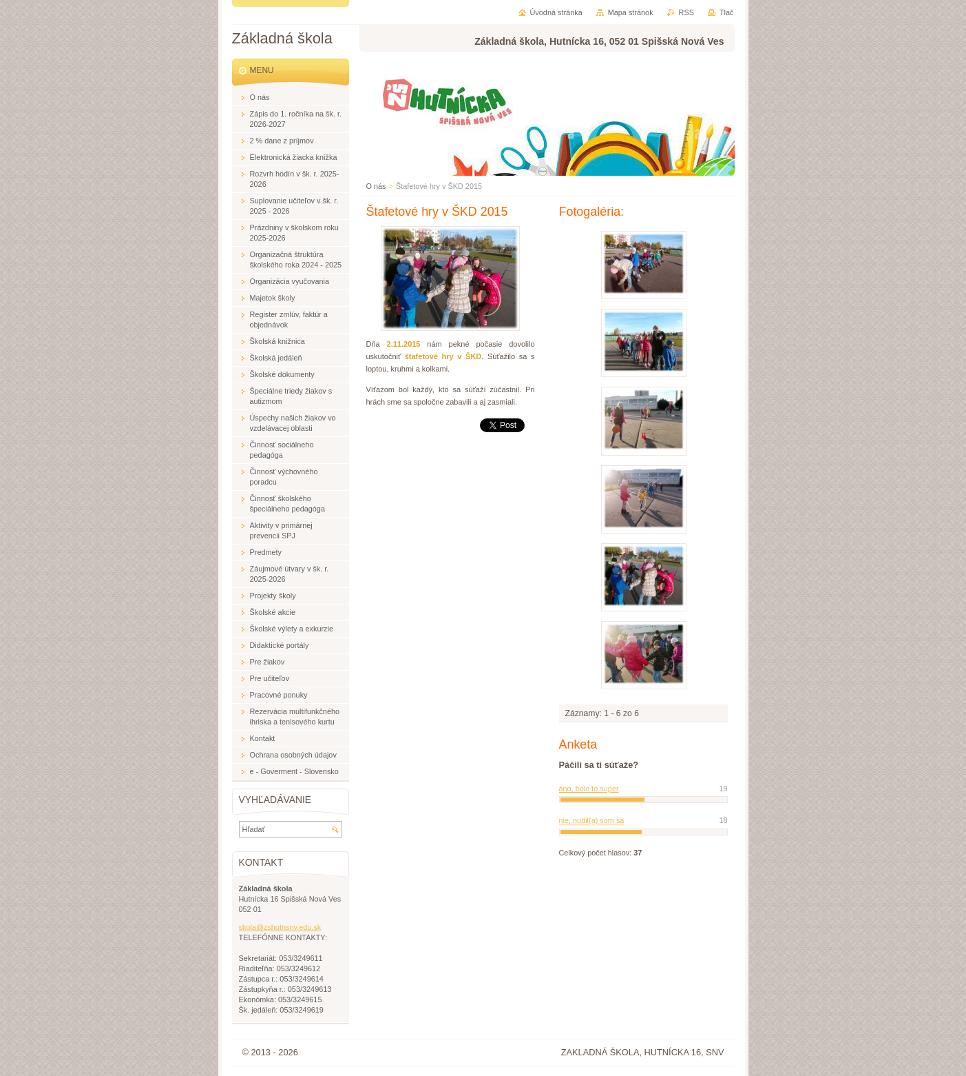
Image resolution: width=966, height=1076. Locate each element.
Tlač (727, 12)
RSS (686, 12)
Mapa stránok (630, 12)
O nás (376, 186)
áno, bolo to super (589, 788)
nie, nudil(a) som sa (591, 820)
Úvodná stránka (556, 12)
